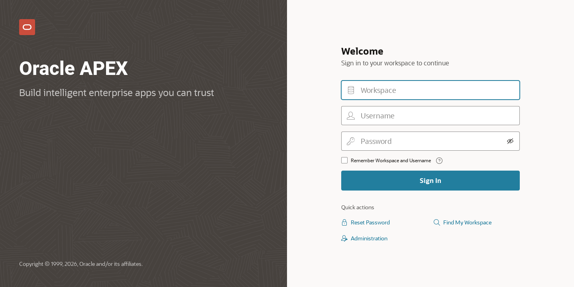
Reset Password (365, 222)
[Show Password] (510, 141)
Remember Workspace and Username (391, 160)
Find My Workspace (462, 222)
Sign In (430, 180)
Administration (364, 238)
